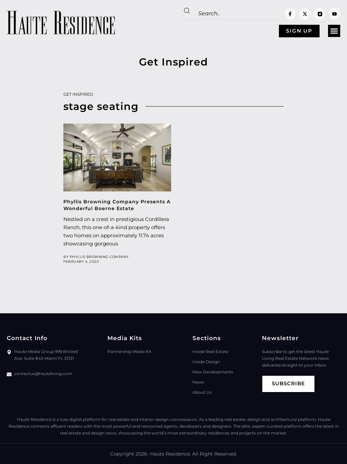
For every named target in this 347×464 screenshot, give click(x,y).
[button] (334, 31)
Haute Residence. (170, 454)
